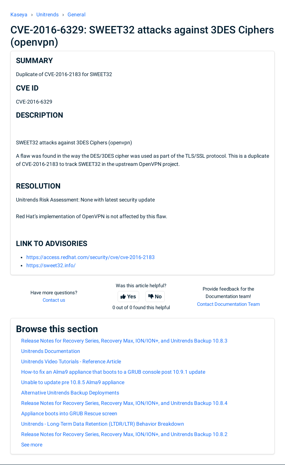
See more (31, 445)
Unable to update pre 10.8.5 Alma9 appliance (72, 382)
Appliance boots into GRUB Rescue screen (69, 413)
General (76, 14)
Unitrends (47, 14)
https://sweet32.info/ (51, 265)
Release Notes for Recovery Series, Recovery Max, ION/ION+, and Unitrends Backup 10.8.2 (124, 434)
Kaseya (18, 14)
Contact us (54, 300)
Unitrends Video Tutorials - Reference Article (71, 361)
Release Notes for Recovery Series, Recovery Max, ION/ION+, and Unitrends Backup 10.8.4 (124, 403)
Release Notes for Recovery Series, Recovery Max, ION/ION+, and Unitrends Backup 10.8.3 (124, 341)
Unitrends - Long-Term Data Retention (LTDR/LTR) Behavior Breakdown (102, 424)
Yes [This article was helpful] (131, 296)
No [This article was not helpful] (158, 296)
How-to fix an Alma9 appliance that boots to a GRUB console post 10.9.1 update (113, 372)
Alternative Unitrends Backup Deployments (70, 393)
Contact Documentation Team (228, 304)
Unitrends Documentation (50, 351)
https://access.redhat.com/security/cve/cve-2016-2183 (90, 257)
